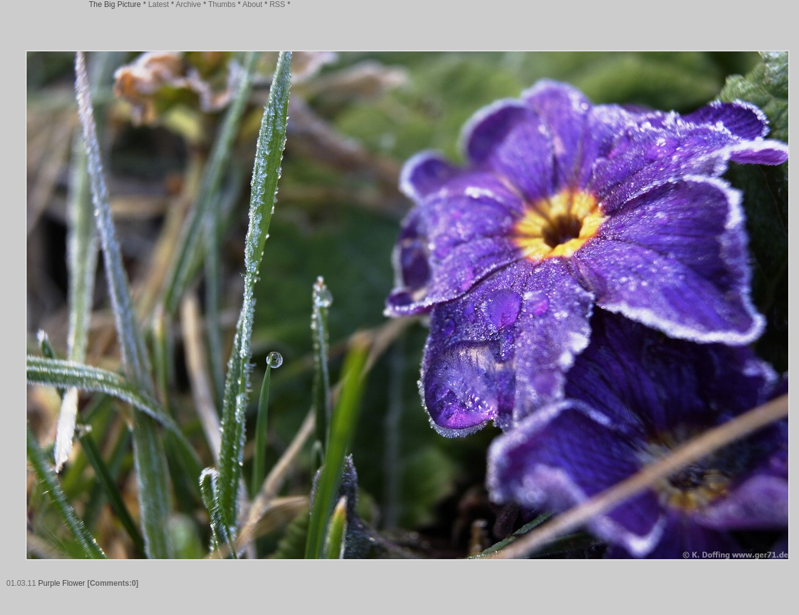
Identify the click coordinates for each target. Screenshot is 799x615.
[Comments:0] (112, 583)
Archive (188, 4)
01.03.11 (21, 583)
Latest (158, 4)
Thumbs (221, 4)
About (252, 4)
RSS (278, 4)
